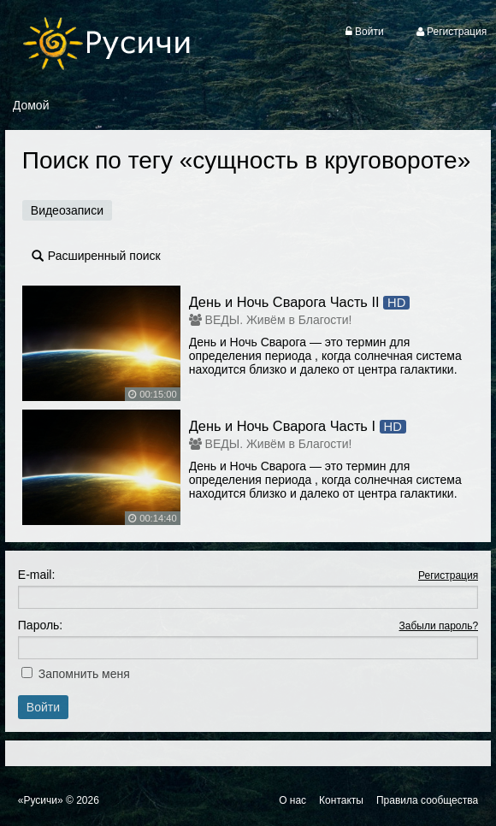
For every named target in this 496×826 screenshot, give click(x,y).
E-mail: (37, 574)
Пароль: (40, 625)
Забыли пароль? (439, 626)
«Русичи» (40, 800)
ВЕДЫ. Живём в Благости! (278, 320)
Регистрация (448, 575)
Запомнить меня (84, 674)
